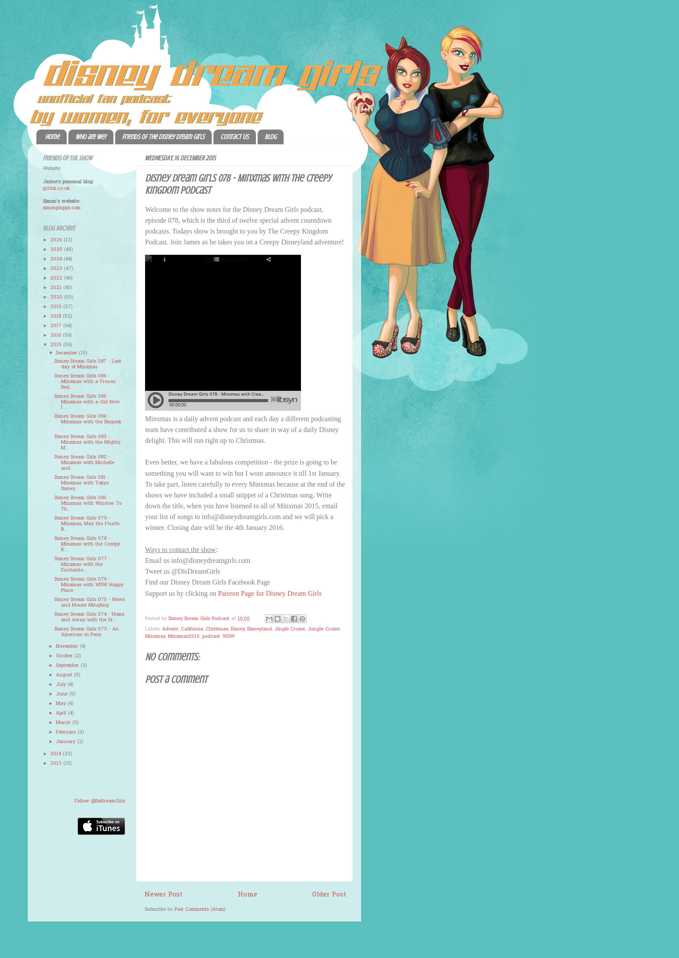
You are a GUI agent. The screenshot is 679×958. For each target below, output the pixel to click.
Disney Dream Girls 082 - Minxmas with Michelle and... (84, 463)
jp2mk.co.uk (56, 188)
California (192, 629)
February (67, 732)
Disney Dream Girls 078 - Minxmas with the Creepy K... (87, 544)
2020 (57, 297)
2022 (57, 278)
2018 (56, 316)
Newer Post (163, 895)
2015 (56, 344)
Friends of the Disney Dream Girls (163, 137)
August (65, 675)
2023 (57, 268)
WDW (229, 636)
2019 (56, 306)
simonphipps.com (62, 208)
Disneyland (259, 629)
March (64, 722)
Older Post (329, 895)
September (68, 665)
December (67, 353)
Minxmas (155, 636)
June (62, 694)
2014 (56, 753)
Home (52, 137)
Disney (238, 629)
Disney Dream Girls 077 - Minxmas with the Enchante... (82, 564)
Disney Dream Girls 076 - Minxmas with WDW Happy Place (89, 585)
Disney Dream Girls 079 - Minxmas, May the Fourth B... (87, 524)
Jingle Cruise (290, 629)
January (66, 741)
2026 (57, 240)
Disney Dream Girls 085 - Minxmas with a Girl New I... (87, 402)
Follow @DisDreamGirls (99, 801)
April (62, 713)
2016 (56, 335)
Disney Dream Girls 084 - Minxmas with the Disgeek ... (88, 422)
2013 (56, 763)
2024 (57, 259)
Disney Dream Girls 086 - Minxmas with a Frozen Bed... (85, 382)
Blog (270, 137)
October (65, 656)
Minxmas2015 (184, 636)
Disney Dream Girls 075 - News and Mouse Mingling (90, 602)
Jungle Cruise (323, 629)
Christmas (217, 629)
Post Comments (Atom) (200, 909)
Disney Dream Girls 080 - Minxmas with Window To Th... (88, 503)
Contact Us (234, 137)
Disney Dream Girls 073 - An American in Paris (87, 632)
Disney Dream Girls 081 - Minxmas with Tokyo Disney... (82, 483)
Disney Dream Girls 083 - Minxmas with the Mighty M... (87, 442)
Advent (170, 629)
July (62, 684)
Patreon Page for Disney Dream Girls (270, 593)
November (68, 646)
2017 (56, 325)
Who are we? (90, 137)
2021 (56, 287)
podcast (211, 636)
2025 (57, 249)
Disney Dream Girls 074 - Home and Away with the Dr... (89, 617)
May (62, 703)
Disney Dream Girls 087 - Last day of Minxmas (88, 364)
